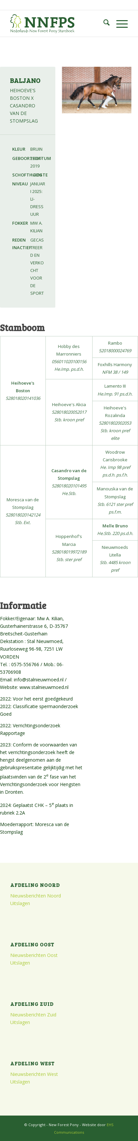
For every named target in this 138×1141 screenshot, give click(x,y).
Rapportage (12, 733)
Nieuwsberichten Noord (35, 896)
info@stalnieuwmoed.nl (39, 679)
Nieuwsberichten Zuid (33, 1014)
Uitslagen (20, 903)
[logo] (57, 23)
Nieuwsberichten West (34, 1074)
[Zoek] (103, 23)
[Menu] (119, 23)
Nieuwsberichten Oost (34, 955)
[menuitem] (103, 23)
